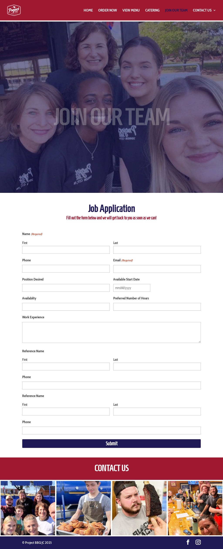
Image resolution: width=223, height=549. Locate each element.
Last (115, 243)
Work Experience (33, 317)
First (24, 243)
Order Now (107, 10)
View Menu (131, 10)
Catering (152, 10)
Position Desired (33, 279)
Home (88, 10)
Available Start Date (126, 279)
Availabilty (29, 298)
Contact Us (202, 10)
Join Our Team (176, 10)
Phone (26, 260)
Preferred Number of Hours (131, 298)
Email (123, 260)
